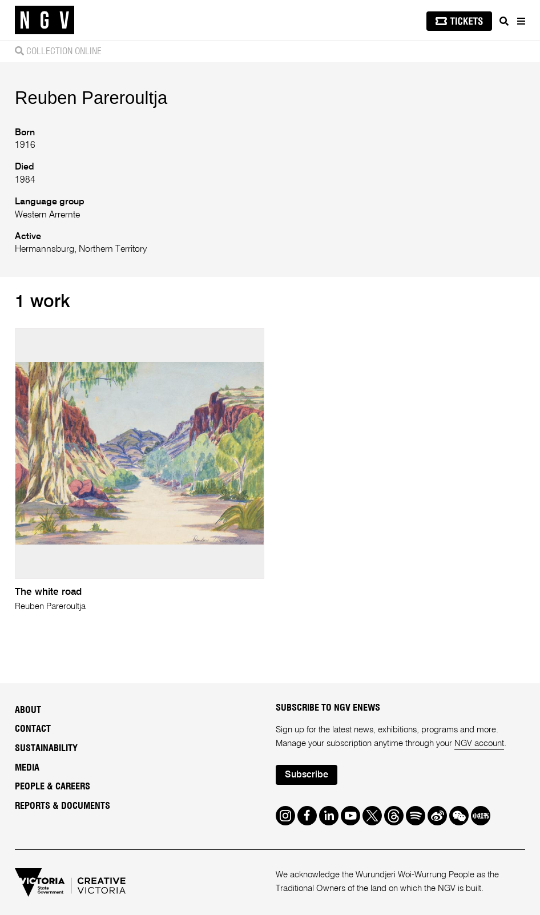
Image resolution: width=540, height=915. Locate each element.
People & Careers (52, 786)
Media (27, 767)
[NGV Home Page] (44, 20)
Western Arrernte (47, 215)
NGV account (479, 743)
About (28, 710)
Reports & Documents (62, 806)
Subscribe (306, 775)
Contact (33, 728)
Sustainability (46, 748)
